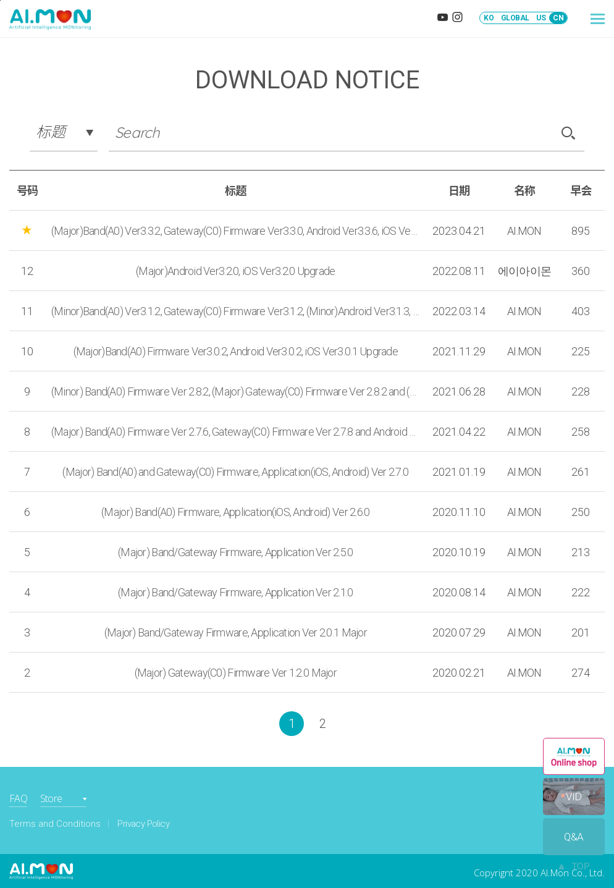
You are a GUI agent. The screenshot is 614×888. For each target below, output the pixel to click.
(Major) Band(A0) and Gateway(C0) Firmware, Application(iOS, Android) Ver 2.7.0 (235, 471)
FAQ (18, 798)
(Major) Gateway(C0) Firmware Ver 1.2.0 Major (236, 672)
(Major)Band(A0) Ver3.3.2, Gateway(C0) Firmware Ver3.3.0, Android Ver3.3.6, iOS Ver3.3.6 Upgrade (235, 230)
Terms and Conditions (55, 823)
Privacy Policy (143, 823)
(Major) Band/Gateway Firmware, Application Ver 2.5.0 (235, 552)
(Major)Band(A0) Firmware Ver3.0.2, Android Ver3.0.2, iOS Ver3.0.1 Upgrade (236, 351)
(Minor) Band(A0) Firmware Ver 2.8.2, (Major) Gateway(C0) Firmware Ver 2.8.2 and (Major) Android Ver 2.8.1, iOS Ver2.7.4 (235, 391)
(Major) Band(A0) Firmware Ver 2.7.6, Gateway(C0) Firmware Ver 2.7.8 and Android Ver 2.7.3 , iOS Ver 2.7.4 (235, 431)
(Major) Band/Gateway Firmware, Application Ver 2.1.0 (235, 592)
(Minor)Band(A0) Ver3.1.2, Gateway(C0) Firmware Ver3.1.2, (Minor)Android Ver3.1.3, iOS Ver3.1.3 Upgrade (235, 311)
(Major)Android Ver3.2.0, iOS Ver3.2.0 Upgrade (235, 270)
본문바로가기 (0, 0)
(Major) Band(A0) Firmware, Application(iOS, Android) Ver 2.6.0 (235, 511)
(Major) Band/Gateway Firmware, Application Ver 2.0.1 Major (235, 632)
